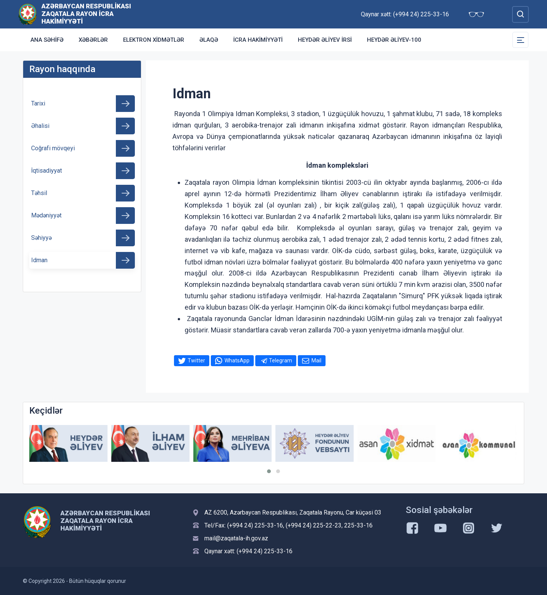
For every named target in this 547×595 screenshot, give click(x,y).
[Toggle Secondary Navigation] (520, 39)
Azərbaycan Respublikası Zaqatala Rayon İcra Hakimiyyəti (86, 13)
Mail (316, 360)
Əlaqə (208, 39)
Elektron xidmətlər (153, 39)
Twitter (196, 360)
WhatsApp (237, 360)
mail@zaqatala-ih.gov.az (236, 538)
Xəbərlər (93, 39)
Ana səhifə (46, 39)
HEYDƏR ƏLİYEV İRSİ (325, 39)
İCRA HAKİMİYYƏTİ (258, 39)
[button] (269, 471)
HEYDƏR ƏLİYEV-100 (394, 39)
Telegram (280, 360)
